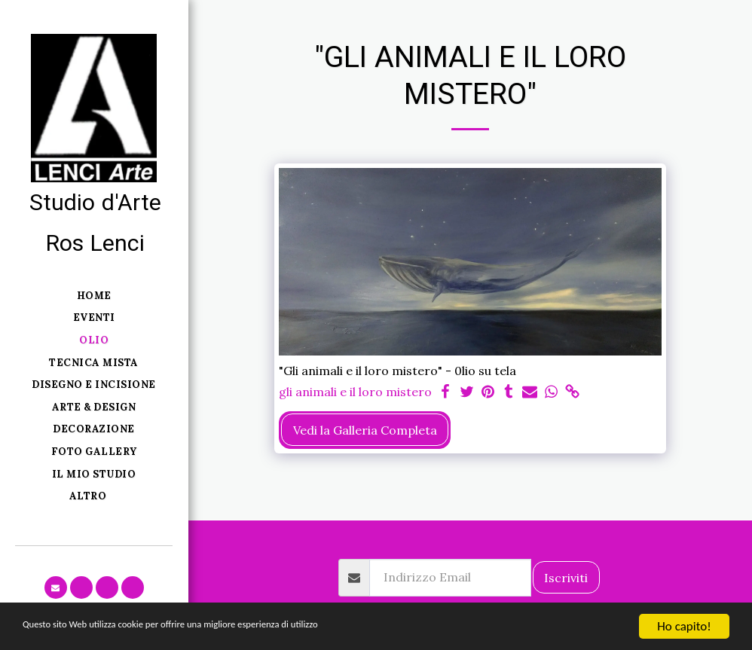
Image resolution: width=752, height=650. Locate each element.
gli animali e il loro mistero (355, 391)
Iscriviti (566, 577)
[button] (55, 587)
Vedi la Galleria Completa (365, 430)
